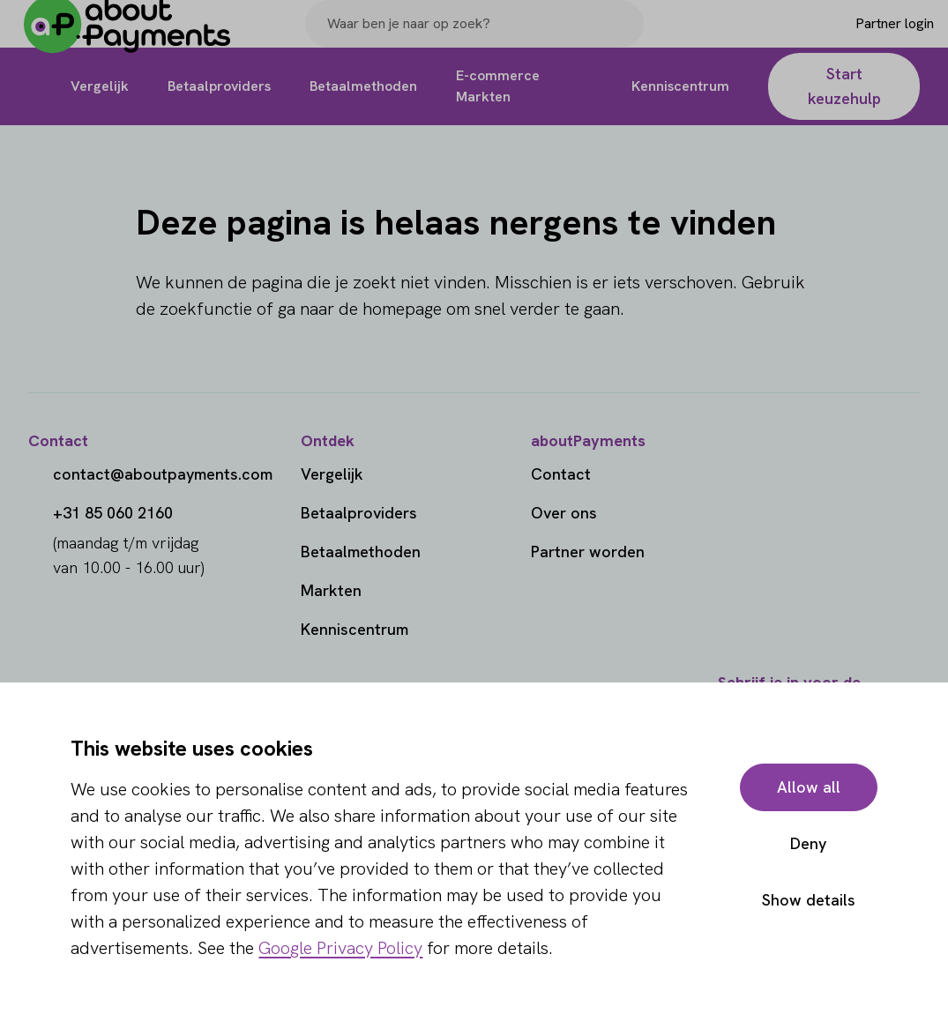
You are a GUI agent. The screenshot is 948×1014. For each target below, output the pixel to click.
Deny (808, 843)
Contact (561, 474)
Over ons (564, 513)
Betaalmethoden (361, 551)
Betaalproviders (359, 513)
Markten (331, 590)
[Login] (865, 37)
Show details (808, 900)
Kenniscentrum (354, 629)
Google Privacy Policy (340, 947)
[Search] (622, 38)
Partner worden (588, 551)
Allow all (808, 787)
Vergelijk (332, 474)
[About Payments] (141, 38)
